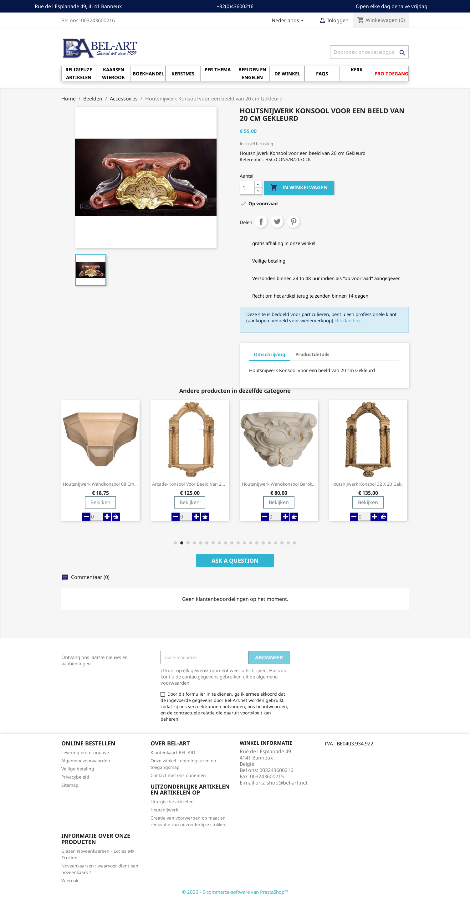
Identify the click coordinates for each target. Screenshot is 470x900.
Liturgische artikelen (172, 802)
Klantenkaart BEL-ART (173, 752)
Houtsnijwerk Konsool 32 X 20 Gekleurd (368, 484)
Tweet (277, 221)
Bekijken (100, 502)
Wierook (69, 880)
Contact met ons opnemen (178, 775)
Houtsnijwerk (164, 810)
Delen (261, 221)
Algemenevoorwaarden (85, 761)
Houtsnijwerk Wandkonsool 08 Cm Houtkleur (100, 484)
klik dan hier (348, 320)
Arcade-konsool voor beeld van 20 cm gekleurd (189, 484)
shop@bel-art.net (287, 782)
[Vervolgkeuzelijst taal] (289, 21)
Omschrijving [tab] (269, 354)
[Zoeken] (369, 52)
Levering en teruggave (85, 752)
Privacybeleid (75, 777)
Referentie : (252, 159)
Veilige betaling (77, 769)
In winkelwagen (299, 188)
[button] (175, 543)
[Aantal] (247, 188)
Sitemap (70, 785)
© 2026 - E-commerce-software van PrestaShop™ (235, 892)
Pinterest (293, 221)
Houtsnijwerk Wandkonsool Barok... (279, 484)
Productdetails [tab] (312, 354)
